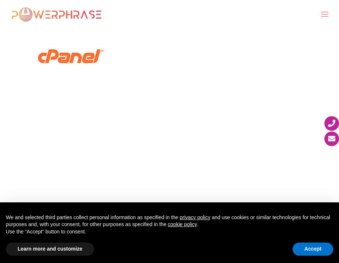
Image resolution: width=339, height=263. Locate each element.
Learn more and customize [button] (50, 249)
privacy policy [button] (195, 217)
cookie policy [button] (182, 224)
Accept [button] (312, 249)
